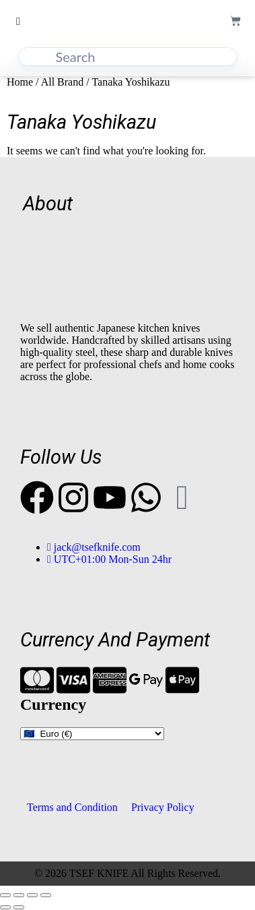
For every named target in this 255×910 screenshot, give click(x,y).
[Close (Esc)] (45, 895)
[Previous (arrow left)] (5, 907)
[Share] (32, 895)
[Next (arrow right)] (18, 907)
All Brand (62, 82)
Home (20, 82)
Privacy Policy (162, 807)
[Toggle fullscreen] (18, 895)
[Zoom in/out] (5, 895)
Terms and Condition (72, 807)
